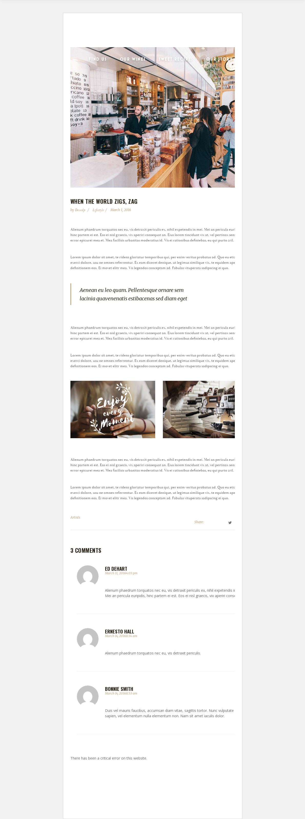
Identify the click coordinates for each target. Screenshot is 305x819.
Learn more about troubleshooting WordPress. (107, 770)
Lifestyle (98, 210)
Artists (75, 517)
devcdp (80, 210)
